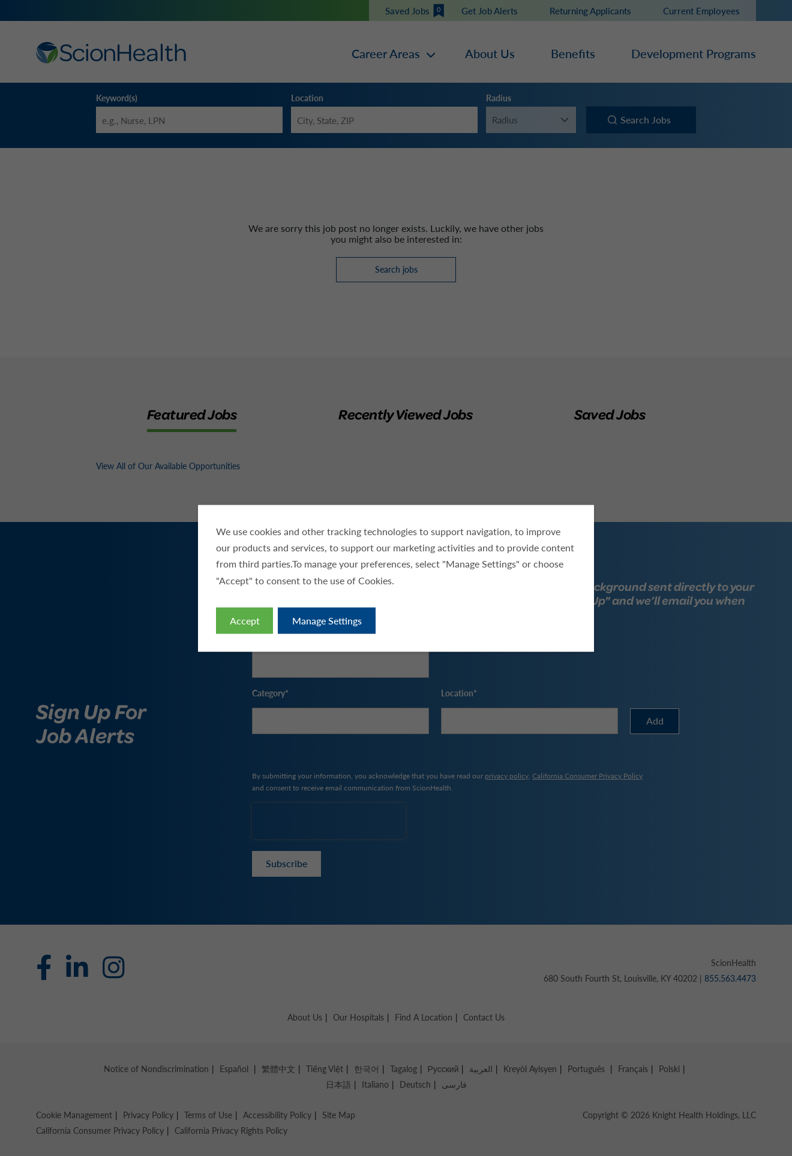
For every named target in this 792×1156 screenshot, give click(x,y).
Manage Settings (327, 622)
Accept (247, 622)
